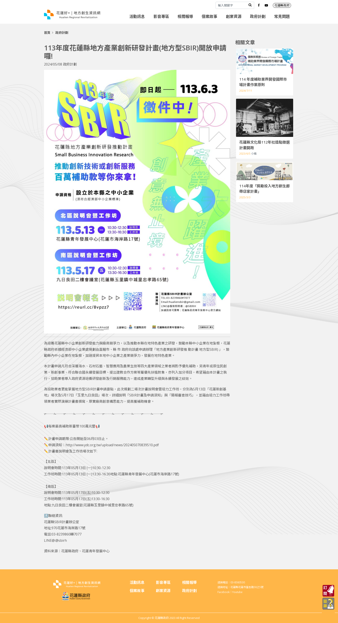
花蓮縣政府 (281, 5)
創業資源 (233, 16)
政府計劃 (258, 16)
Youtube (237, 592)
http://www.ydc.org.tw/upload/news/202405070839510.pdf (112, 445)
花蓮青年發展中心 (96, 551)
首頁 (47, 32)
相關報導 (185, 16)
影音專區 (161, 16)
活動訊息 (137, 16)
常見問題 (282, 16)
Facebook (224, 592)
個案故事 (209, 16)
